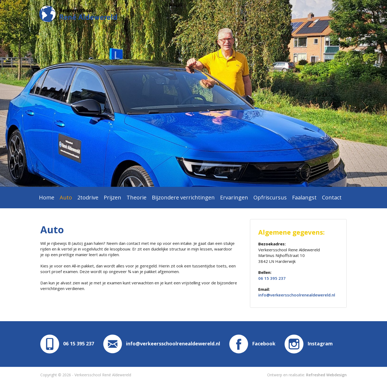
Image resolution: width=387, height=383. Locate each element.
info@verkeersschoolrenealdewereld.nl (296, 295)
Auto (66, 197)
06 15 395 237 (272, 278)
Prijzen (112, 197)
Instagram (309, 343)
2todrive (87, 197)
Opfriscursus (270, 197)
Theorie (136, 197)
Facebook (252, 343)
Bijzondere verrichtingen (183, 197)
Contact (332, 197)
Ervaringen (234, 197)
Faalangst (304, 197)
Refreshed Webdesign (326, 374)
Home (46, 197)
